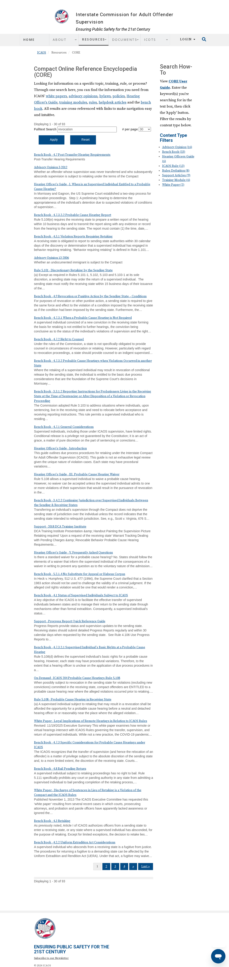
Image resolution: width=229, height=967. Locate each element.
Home (29, 39)
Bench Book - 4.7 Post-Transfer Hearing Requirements (72, 155)
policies (118, 96)
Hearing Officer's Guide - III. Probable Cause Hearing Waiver (76, 474)
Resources (93, 39)
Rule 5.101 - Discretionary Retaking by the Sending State (73, 270)
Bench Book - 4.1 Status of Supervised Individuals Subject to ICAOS (81, 595)
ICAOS (41, 53)
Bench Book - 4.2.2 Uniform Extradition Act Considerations (74, 842)
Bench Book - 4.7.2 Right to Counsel (59, 339)
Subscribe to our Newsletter (51, 958)
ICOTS (150, 39)
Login (187, 39)
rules (93, 102)
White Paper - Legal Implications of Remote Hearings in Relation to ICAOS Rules (90, 721)
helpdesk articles (112, 102)
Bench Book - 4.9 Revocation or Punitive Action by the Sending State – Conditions (90, 296)
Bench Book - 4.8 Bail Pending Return (60, 769)
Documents (124, 39)
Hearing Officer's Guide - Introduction (60, 448)
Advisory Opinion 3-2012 (50, 167)
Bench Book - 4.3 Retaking (52, 821)
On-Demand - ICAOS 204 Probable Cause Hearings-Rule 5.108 (77, 678)
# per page (130, 129)
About (60, 39)
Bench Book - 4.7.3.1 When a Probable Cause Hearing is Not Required (83, 318)
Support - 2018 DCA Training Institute (60, 527)
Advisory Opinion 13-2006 (51, 258)
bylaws (105, 96)
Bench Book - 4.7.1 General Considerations (64, 427)
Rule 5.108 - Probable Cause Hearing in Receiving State (72, 700)
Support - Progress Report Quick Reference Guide (69, 621)
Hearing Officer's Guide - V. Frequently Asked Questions (73, 553)
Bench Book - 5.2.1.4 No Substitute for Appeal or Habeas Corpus (79, 574)
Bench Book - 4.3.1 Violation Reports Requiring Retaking (73, 237)
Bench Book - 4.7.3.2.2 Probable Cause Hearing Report (72, 215)
